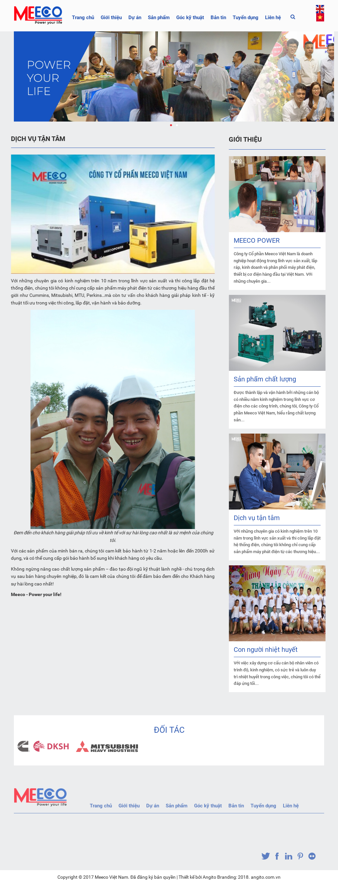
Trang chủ (83, 17)
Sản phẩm (159, 17)
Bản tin (218, 17)
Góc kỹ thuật (190, 17)
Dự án (134, 17)
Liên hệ (273, 17)
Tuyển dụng (245, 17)
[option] (45, 746)
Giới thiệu (111, 17)
